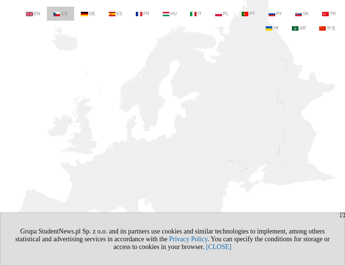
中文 (327, 28)
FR (142, 13)
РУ (275, 13)
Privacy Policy (188, 239)
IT (196, 13)
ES (116, 13)
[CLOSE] (218, 246)
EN (33, 13)
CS (61, 13)
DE (88, 13)
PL (222, 13)
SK (302, 13)
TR (329, 13)
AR (299, 28)
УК (272, 28)
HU (170, 13)
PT (248, 13)
